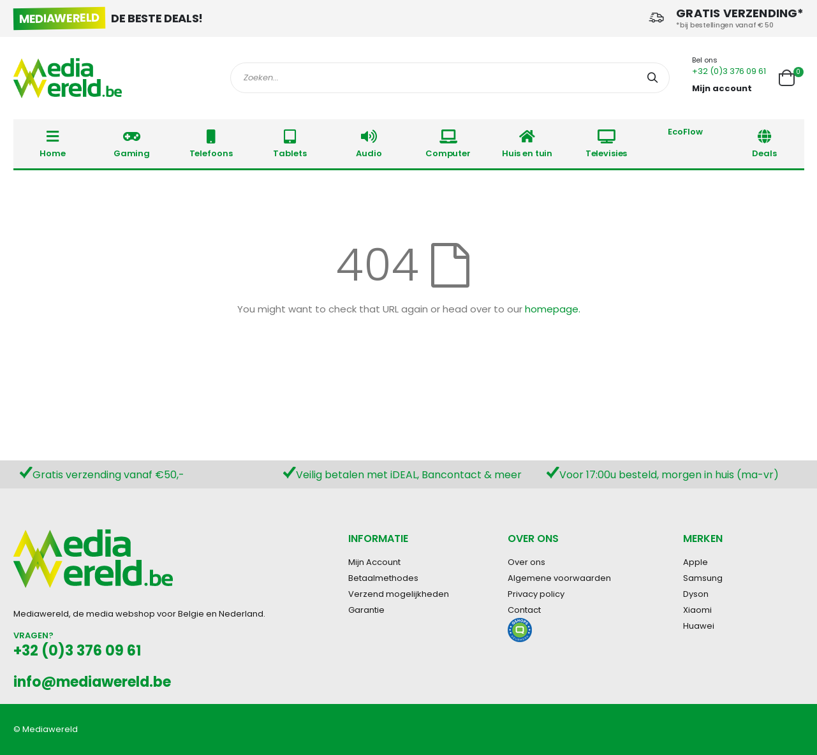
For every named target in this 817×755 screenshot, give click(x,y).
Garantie (366, 610)
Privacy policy (536, 594)
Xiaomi (697, 610)
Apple (695, 562)
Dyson (696, 594)
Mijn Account (374, 562)
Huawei (698, 626)
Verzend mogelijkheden (398, 594)
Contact (524, 610)
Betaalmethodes (383, 578)
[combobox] (450, 77)
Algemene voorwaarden (559, 578)
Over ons (526, 562)
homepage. (552, 309)
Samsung (703, 578)
